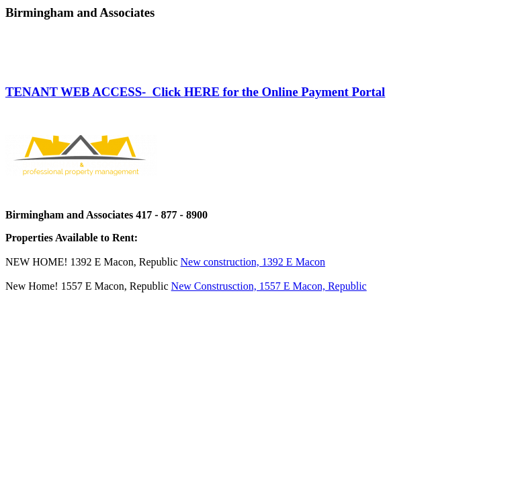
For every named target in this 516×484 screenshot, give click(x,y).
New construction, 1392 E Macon (253, 262)
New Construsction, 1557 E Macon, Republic (269, 286)
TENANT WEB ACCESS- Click (94, 92)
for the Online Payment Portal (302, 92)
